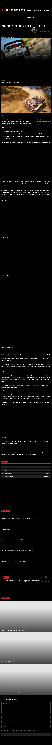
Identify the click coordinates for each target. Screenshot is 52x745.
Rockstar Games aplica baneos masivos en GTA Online (13, 540)
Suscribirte (46, 476)
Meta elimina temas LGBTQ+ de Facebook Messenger (13, 561)
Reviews (3, 37)
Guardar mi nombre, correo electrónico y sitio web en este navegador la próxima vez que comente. (22, 730)
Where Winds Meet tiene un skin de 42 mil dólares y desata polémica (17, 551)
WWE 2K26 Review (5, 529)
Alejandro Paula (45, 31)
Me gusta (47, 467)
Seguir (47, 470)
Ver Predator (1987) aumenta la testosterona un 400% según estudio (17, 518)
